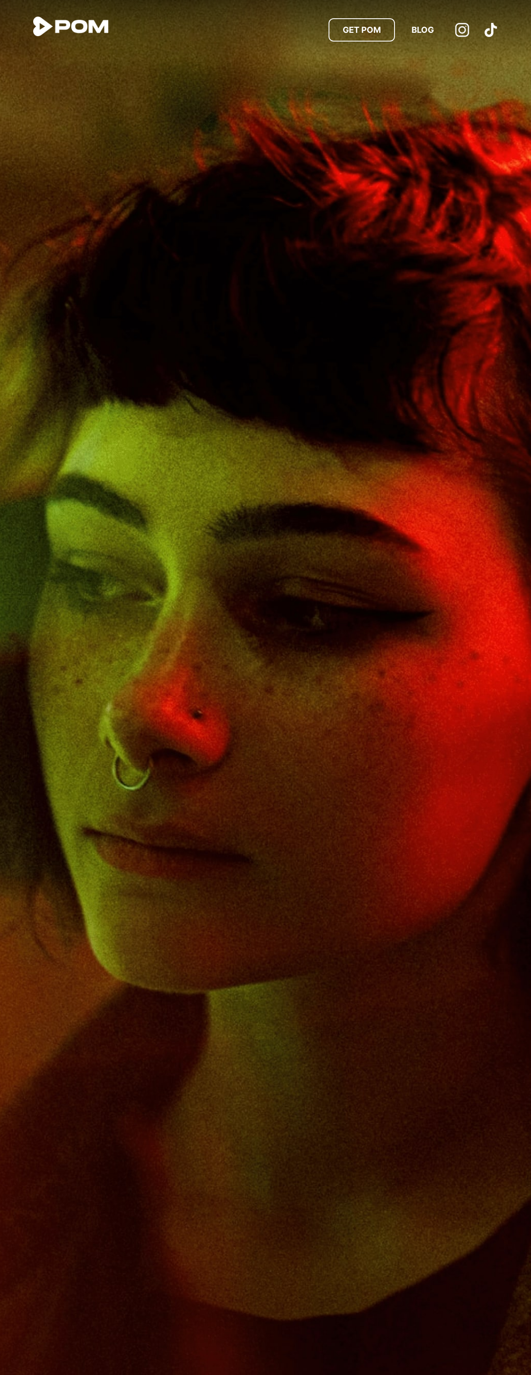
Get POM (362, 30)
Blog (423, 30)
